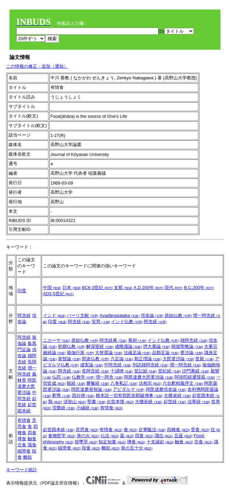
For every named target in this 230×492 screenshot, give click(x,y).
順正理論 (148, 358)
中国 (52, 287)
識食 (32, 444)
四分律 (83, 395)
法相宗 (150, 383)
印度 (21, 290)
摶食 (21, 438)
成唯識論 (128, 346)
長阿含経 (95, 371)
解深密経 (99, 346)
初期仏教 (71, 346)
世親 (204, 358)
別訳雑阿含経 (151, 364)
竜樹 (137, 340)
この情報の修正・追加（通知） (37, 66)
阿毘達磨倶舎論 (166, 389)
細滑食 (24, 451)
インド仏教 (127, 321)
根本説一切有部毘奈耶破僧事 (129, 395)
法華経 (198, 401)
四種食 (178, 429)
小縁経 (87, 407)
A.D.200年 (149, 287)
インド (54, 315)
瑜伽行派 (80, 352)
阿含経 (24, 315)
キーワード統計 (21, 469)
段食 (91, 447)
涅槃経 (63, 407)
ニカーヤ (56, 340)
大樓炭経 (148, 401)
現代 (174, 287)
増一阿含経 (185, 364)
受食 (200, 429)
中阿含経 (117, 364)
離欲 (27, 457)
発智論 (69, 358)
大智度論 (108, 352)
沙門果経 (195, 371)
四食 (32, 432)
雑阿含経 (194, 340)
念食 (21, 444)
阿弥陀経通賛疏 (194, 377)
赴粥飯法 (152, 429)
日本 (71, 287)
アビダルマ (128, 389)
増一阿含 (109, 377)
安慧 (101, 321)
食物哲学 (61, 435)
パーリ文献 (82, 315)
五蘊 (183, 435)
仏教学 (83, 377)
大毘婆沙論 (178, 358)
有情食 (111, 407)
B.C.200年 (199, 287)
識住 (164, 435)
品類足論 (165, 352)
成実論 (91, 364)
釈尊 (61, 395)
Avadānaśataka (119, 315)
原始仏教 (178, 315)
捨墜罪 (86, 441)
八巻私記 (124, 383)
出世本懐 (120, 401)
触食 (32, 438)
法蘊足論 (137, 352)
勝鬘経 (97, 383)
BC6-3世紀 (97, 287)
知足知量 (112, 441)
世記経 (145, 371)
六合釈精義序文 (183, 383)
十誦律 (121, 371)
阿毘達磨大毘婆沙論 (26, 386)
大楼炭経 (177, 395)
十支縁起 (160, 441)
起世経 (175, 401)
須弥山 (74, 401)
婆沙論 (191, 352)
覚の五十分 (137, 447)
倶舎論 (152, 315)
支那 (123, 287)
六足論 (121, 358)
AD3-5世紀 (58, 293)
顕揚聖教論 (187, 346)
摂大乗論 (156, 346)
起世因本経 (59, 429)
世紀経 (169, 371)
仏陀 (61, 377)
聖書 (96, 401)
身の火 (88, 435)
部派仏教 (95, 358)
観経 (76, 383)
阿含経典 (113, 340)
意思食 (87, 429)
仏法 (110, 435)
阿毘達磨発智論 (91, 389)
